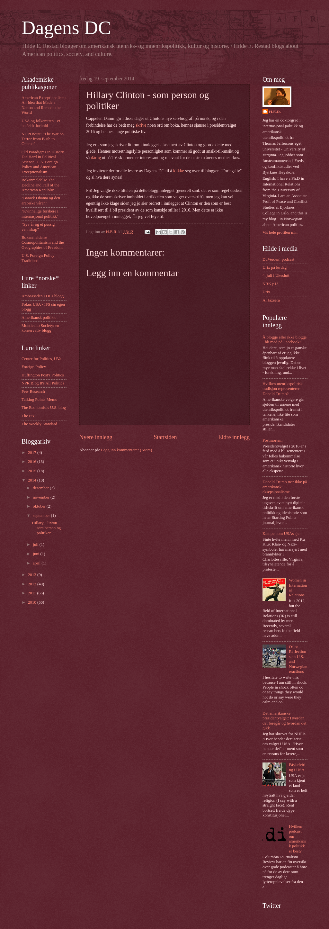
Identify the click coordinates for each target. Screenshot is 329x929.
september (42, 515)
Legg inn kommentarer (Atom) (126, 450)
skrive (141, 125)
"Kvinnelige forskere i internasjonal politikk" (40, 213)
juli (36, 544)
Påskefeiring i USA (297, 767)
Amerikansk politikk (39, 317)
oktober (40, 506)
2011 (32, 593)
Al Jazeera (271, 300)
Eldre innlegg (234, 437)
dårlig (96, 157)
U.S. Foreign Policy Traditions (38, 258)
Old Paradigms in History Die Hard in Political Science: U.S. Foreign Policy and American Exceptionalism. (43, 162)
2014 (32, 480)
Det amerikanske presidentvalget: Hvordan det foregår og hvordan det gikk (284, 720)
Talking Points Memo (39, 399)
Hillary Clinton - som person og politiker (46, 528)
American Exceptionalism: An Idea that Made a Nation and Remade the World (44, 105)
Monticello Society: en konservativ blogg (40, 328)
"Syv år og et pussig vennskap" (38, 226)
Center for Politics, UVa (41, 358)
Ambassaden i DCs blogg (43, 296)
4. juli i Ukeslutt (275, 275)
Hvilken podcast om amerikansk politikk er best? (297, 838)
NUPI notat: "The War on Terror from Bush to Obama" (43, 139)
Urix (266, 292)
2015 (32, 471)
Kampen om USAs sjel (281, 533)
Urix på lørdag (274, 267)
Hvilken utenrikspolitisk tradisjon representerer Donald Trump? (282, 389)
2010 (32, 602)
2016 (32, 461)
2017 (32, 452)
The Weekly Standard (39, 424)
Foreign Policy (34, 367)
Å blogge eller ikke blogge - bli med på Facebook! (284, 339)
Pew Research (33, 391)
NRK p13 (270, 284)
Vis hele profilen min (280, 232)
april (37, 563)
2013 (32, 575)
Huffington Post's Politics (43, 375)
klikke (178, 170)
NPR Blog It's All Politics (43, 383)
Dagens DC (66, 27)
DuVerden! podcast (278, 259)
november (41, 497)
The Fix (28, 416)
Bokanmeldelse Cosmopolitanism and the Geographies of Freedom (43, 242)
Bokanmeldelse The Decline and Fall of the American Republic (40, 185)
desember (41, 488)
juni (36, 554)
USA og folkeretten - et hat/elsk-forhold (41, 123)
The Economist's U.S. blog (44, 407)
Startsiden (165, 437)
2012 (32, 584)
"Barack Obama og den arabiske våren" (41, 200)
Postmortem (272, 440)
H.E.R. (275, 112)
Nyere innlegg (95, 437)
